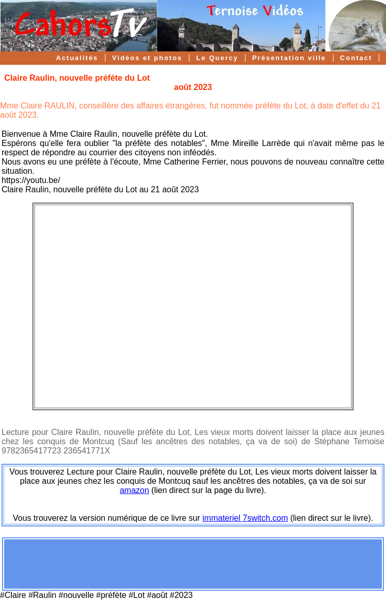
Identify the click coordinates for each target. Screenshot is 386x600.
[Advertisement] (193, 564)
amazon (134, 490)
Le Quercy (217, 58)
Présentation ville (289, 58)
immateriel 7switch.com (245, 518)
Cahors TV (175, 71)
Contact (356, 58)
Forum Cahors (343, 71)
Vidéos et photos (147, 58)
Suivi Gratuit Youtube (255, 71)
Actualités (77, 58)
